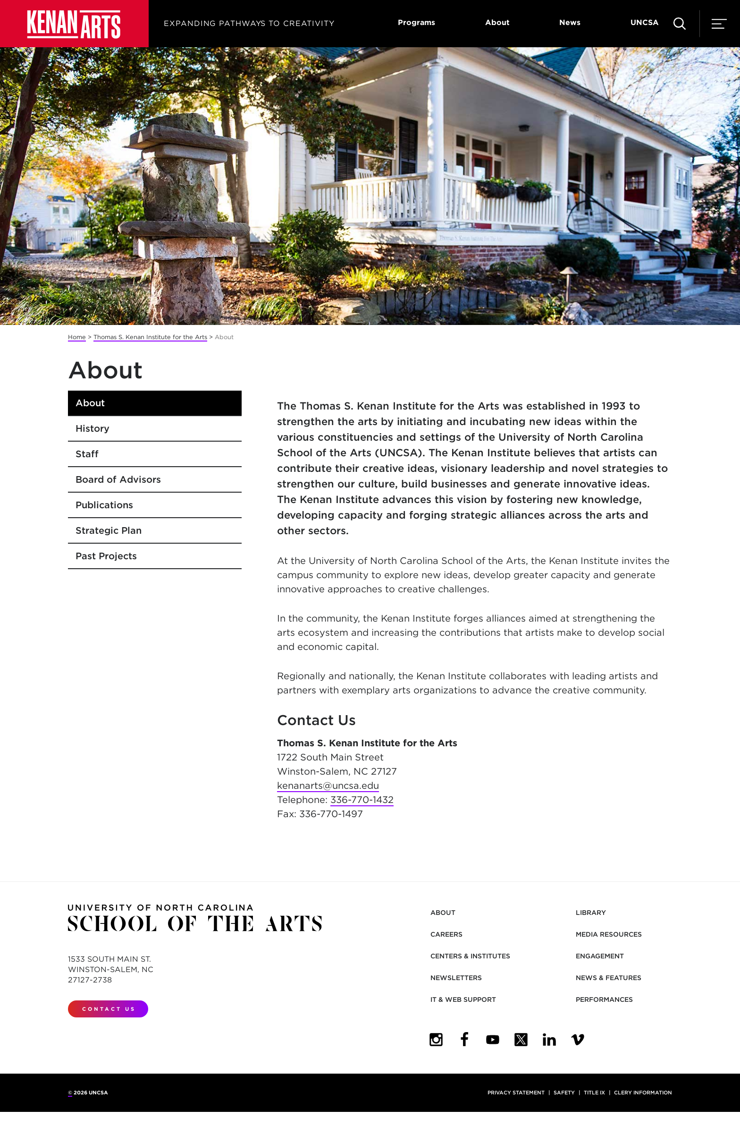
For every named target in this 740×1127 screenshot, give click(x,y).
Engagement (600, 956)
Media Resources (609, 934)
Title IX (594, 1092)
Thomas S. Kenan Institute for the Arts (150, 337)
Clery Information (643, 1092)
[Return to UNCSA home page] (74, 23)
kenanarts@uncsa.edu (328, 785)
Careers (446, 934)
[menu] (719, 24)
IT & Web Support (463, 999)
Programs (416, 22)
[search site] (680, 24)
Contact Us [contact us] (109, 1009)
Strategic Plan (109, 530)
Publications (104, 505)
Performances (604, 999)
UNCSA (645, 22)
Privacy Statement (516, 1092)
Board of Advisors (118, 479)
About (497, 22)
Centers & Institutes (470, 956)
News (569, 22)
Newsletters (456, 978)
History (92, 428)
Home (77, 337)
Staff (87, 454)
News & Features (608, 978)
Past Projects (106, 556)
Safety (564, 1092)
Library (591, 912)
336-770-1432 (362, 799)
